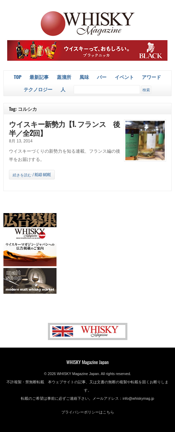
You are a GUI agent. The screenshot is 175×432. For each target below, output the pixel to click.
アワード (151, 76)
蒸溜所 (64, 76)
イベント (124, 76)
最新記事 (39, 76)
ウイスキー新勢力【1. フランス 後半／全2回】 (64, 128)
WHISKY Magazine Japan (87, 361)
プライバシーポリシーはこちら (87, 412)
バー (102, 76)
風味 (84, 76)
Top (18, 76)
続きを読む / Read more (32, 174)
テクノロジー (38, 89)
